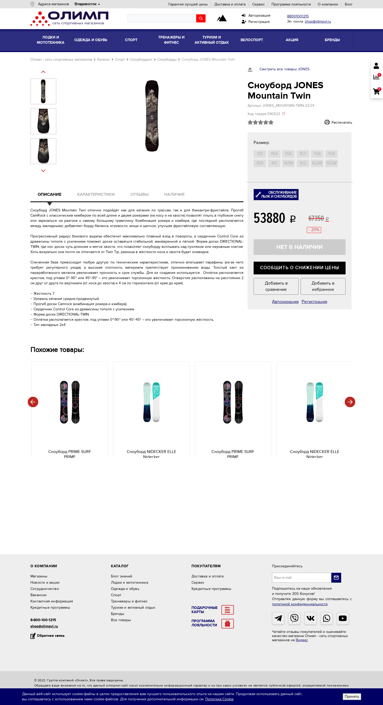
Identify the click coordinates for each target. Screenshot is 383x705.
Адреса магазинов (53, 4)
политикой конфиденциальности (300, 604)
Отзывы (139, 194)
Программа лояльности (291, 4)
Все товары (121, 620)
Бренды (332, 40)
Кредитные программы (50, 607)
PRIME (69, 451)
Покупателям (206, 566)
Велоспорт (252, 40)
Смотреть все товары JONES (284, 69)
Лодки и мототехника (50, 40)
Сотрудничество (44, 589)
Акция (292, 40)
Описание (49, 194)
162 (303, 163)
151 (260, 153)
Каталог (103, 59)
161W (288, 163)
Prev (45, 170)
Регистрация (256, 22)
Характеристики (96, 194)
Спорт (131, 40)
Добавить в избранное (323, 286)
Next (45, 72)
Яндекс (302, 640)
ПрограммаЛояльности (204, 623)
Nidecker (150, 451)
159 (331, 153)
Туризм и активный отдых (212, 40)
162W (317, 163)
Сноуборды (167, 59)
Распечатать (335, 122)
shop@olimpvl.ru (318, 21)
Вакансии (38, 595)
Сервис (258, 4)
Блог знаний (121, 576)
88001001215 (298, 16)
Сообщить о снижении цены (299, 267)
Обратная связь (51, 635)
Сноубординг (141, 59)
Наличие (174, 194)
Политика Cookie (219, 699)
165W (331, 163)
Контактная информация (51, 601)
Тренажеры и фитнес (171, 40)
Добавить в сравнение (276, 286)
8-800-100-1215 (43, 620)
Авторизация (256, 15)
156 (288, 153)
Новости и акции (45, 582)
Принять (352, 696)
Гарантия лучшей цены (188, 4)
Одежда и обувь (90, 40)
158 (317, 153)
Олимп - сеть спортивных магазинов (61, 59)
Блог (349, 4)
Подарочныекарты (204, 610)
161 (274, 163)
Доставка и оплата (230, 4)
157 (303, 153)
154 (274, 153)
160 (259, 163)
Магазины (39, 576)
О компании (328, 4)
